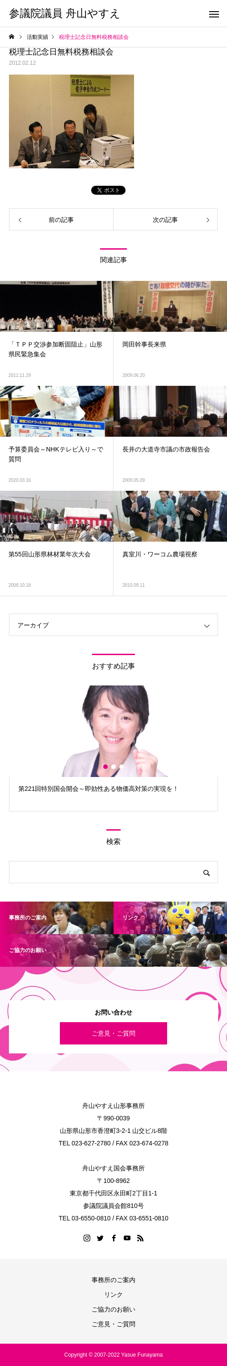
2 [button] (114, 766)
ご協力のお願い (113, 1309)
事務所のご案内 (113, 1279)
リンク (113, 1294)
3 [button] (122, 766)
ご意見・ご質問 (113, 1033)
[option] (113, 748)
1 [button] (106, 766)
